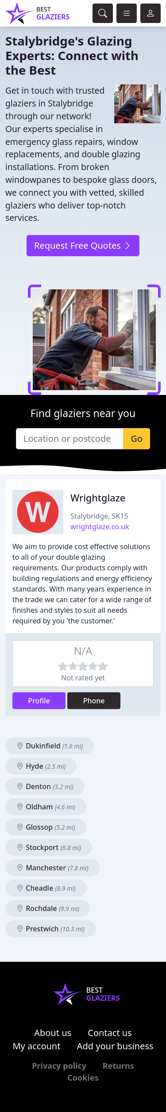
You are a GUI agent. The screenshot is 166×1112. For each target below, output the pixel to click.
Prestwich (50, 929)
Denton (44, 786)
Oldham (45, 807)
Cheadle (46, 888)
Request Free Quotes (83, 245)
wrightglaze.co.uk (99, 526)
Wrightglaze (97, 497)
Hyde (41, 766)
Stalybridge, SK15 (99, 516)
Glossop (45, 827)
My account (36, 1046)
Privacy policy (59, 1065)
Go (137, 438)
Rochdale (47, 908)
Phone (94, 701)
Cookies (82, 1077)
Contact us (110, 1033)
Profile (39, 701)
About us (52, 1033)
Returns (118, 1065)
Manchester (52, 868)
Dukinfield (49, 746)
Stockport (48, 847)
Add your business (115, 1046)
